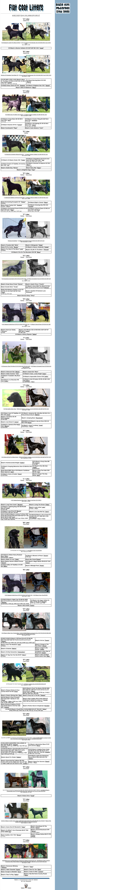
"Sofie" (46, 376)
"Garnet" (3, 563)
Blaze (46, 202)
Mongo (19, 835)
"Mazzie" (18, 511)
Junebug (34, 120)
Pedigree (25, 20)
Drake (23, 160)
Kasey (18, 869)
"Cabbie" (19, 751)
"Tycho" (32, 605)
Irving (33, 835)
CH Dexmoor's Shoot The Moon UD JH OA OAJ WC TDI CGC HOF (16, 366)
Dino (9, 120)
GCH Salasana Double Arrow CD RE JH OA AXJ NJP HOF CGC (15, 324)
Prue (38, 210)
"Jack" (12, 472)
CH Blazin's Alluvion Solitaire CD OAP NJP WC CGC (35, 114)
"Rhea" (38, 745)
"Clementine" (21, 652)
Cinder (46, 247)
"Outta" (42, 649)
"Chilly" (6, 381)
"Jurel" (8, 414)
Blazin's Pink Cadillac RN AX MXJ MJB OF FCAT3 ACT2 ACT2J (33, 821)
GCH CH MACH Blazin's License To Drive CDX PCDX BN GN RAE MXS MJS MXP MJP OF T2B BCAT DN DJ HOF (34, 634)
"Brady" (47, 761)
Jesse (34, 125)
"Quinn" (30, 758)
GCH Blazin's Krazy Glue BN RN (34, 550)
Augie (41, 48)
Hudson (4, 867)
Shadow (22, 85)
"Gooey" (37, 463)
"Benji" (33, 691)
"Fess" (6, 556)
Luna (21, 249)
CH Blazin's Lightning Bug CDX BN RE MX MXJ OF (35, 684)
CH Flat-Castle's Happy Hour (10, 408)
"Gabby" (22, 462)
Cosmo (9, 82)
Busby (16, 247)
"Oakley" (18, 757)
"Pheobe (46, 249)
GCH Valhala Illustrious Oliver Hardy (19, 500)
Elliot (26, 875)
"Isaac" (44, 373)
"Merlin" (14, 648)
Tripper (23, 202)
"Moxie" (17, 371)
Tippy (31, 866)
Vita (43, 160)
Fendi (32, 795)
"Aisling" (6, 707)
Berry (28, 164)
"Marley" (37, 414)
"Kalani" (43, 652)
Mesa (38, 252)
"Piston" (3, 641)
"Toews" (46, 640)
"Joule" (41, 425)
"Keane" (38, 559)
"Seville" (45, 700)
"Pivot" (3, 700)
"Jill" (2, 377)
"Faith (3, 292)
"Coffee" (25, 763)
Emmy (37, 827)
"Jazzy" (47, 511)
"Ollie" (48, 656)
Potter (41, 245)
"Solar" (8, 508)
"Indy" (19, 644)
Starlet (47, 85)
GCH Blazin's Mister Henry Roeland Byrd (10, 633)
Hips (28, 20)
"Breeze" (46, 287)
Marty (29, 888)
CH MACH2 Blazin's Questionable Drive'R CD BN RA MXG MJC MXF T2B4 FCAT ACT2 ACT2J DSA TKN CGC (28, 791)
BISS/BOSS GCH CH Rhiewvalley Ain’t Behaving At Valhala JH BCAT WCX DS (19, 860)
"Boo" (38, 475)
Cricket (31, 206)
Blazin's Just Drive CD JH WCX (34, 500)
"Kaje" (3, 468)
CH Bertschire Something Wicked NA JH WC (14, 154)
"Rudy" (29, 422)
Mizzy (34, 87)
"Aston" (27, 331)
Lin (8, 165)
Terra (19, 871)
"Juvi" (13, 517)
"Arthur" (27, 380)
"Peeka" (41, 565)
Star (10, 831)
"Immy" (28, 563)
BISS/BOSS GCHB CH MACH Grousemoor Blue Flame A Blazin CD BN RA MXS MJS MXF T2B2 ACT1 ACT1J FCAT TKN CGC (27, 861)
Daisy (39, 168)
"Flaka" (47, 504)
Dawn (23, 888)
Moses (29, 81)
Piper (12, 210)
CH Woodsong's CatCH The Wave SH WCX (11, 42)
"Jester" (16, 422)
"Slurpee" (44, 601)
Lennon (40, 871)
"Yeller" (17, 559)
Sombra (19, 205)
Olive (39, 869)
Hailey (16, 874)
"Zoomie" (7, 418)
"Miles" (5, 566)
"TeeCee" (15, 744)
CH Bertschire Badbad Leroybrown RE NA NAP (14, 197)
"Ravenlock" (39, 418)
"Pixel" (16, 691)
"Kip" (38, 472)
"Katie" (35, 467)
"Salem (34, 334)
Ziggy (23, 827)
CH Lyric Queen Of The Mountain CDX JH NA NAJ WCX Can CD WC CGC (35, 75)
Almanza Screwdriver (12, 240)
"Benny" (34, 517)
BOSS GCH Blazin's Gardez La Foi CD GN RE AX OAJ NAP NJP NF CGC (33, 408)
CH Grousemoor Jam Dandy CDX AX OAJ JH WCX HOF (14, 278)
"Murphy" (20, 504)
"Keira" (20, 474)
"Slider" (44, 709)
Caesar (20, 124)
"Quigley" (47, 752)
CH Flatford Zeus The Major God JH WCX (14, 114)
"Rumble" (47, 705)
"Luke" (43, 507)
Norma (33, 831)
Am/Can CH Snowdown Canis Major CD (9, 75)
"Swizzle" (4, 602)
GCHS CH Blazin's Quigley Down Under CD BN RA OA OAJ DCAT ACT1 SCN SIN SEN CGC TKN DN (23, 820)
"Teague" (42, 695)
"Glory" (24, 655)
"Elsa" (20, 695)
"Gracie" (45, 555)
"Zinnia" (44, 646)
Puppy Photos (29, 174)
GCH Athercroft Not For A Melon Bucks (10, 457)
